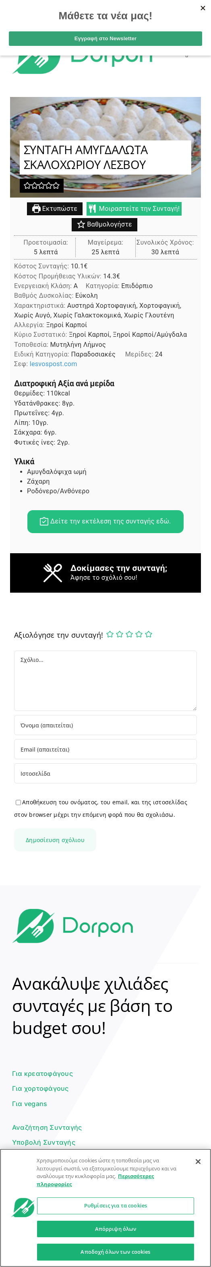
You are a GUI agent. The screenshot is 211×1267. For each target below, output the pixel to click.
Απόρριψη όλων (116, 1228)
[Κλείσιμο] (198, 1161)
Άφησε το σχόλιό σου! (103, 578)
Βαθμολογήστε (104, 225)
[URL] (105, 773)
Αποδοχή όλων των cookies (115, 1251)
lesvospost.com (53, 365)
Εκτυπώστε (55, 209)
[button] (27, 186)
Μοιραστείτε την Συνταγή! (134, 209)
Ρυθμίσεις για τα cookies (115, 1205)
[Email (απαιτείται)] (105, 749)
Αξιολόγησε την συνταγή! (58, 635)
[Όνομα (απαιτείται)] (105, 725)
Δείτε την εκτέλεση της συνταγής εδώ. (105, 522)
